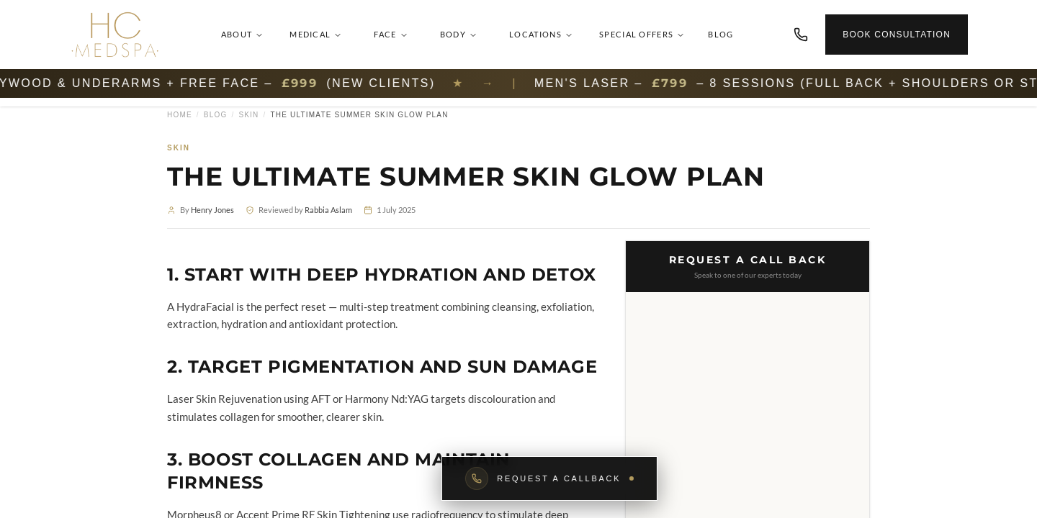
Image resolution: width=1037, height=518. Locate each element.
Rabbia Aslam (328, 209)
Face (391, 34)
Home (179, 115)
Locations (541, 34)
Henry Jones (212, 209)
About (242, 34)
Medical (315, 34)
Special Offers (642, 34)
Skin (248, 115)
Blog (720, 34)
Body (458, 34)
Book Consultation (897, 34)
